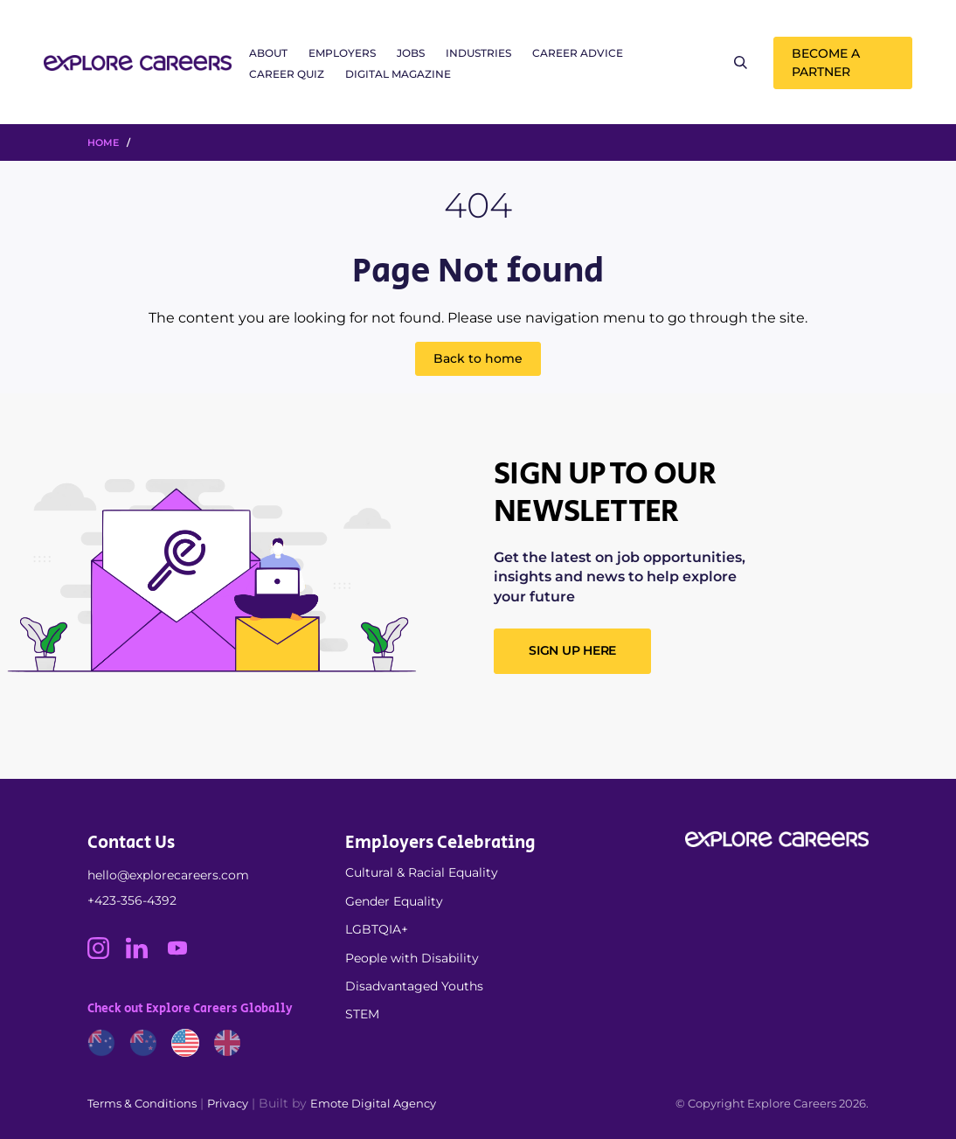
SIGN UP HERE (572, 650)
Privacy (227, 1103)
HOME (103, 142)
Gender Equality (394, 901)
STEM (362, 1014)
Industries (478, 52)
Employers (342, 52)
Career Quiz (286, 73)
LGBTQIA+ (376, 929)
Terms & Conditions (142, 1103)
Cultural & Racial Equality (421, 872)
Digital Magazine (398, 73)
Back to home (478, 358)
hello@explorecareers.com (168, 875)
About (268, 52)
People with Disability (412, 958)
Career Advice (577, 52)
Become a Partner (826, 62)
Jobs (411, 52)
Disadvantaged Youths (414, 986)
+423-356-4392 (132, 900)
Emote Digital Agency (373, 1103)
